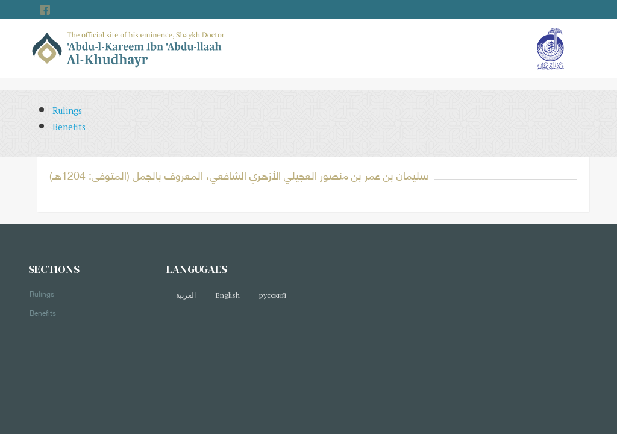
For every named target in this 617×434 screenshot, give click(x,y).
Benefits (69, 127)
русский (272, 295)
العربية (186, 295)
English (227, 295)
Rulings (67, 110)
